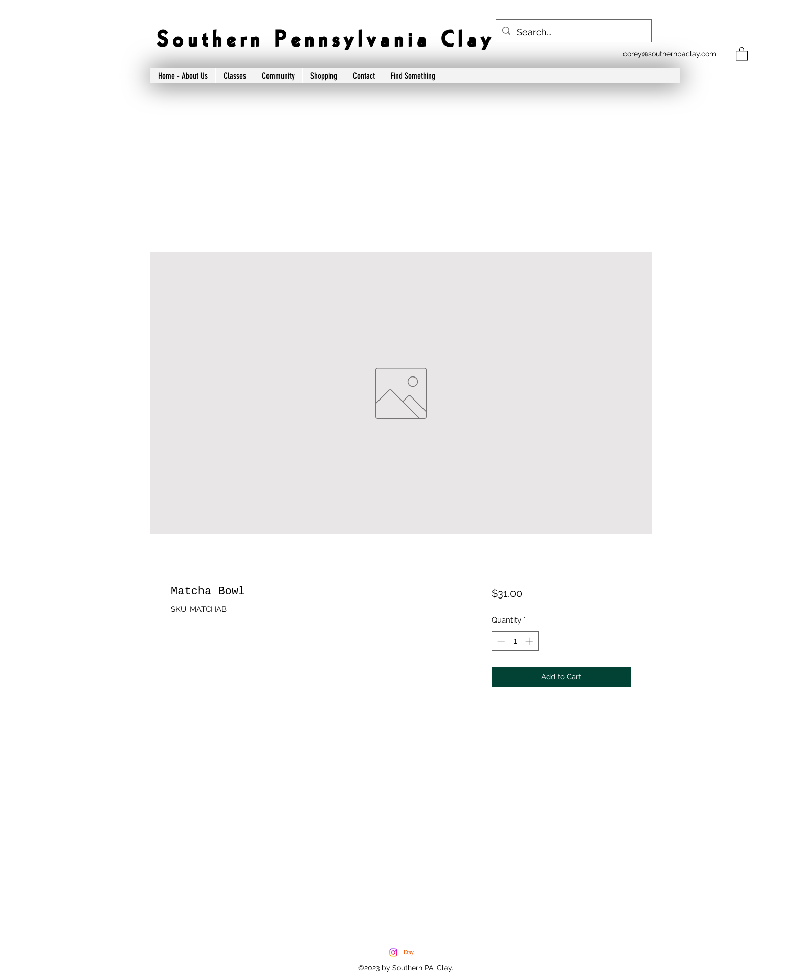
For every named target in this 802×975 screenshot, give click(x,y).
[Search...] (573, 32)
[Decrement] (500, 641)
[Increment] (530, 641)
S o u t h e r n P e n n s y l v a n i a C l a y (323, 40)
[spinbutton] (514, 641)
